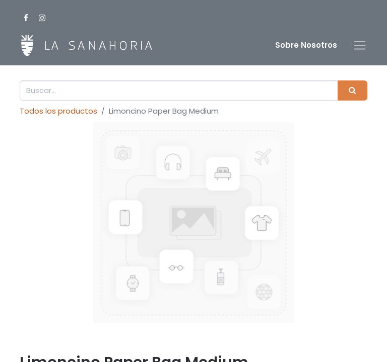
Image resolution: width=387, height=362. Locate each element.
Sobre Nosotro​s (306, 45)
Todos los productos (58, 111)
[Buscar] (352, 90)
